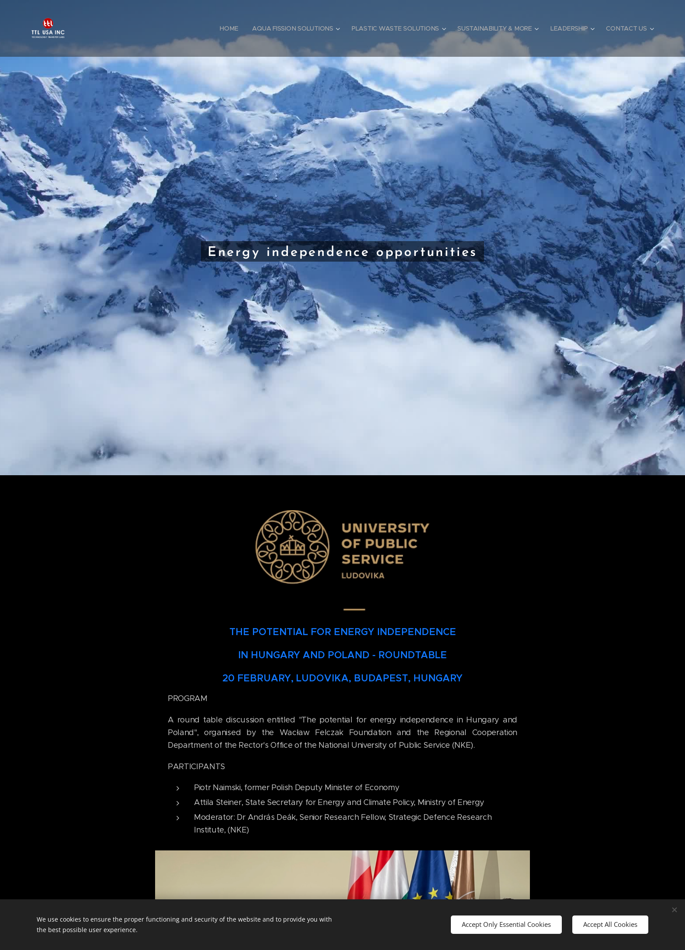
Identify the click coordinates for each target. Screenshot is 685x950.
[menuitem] (228, 28)
